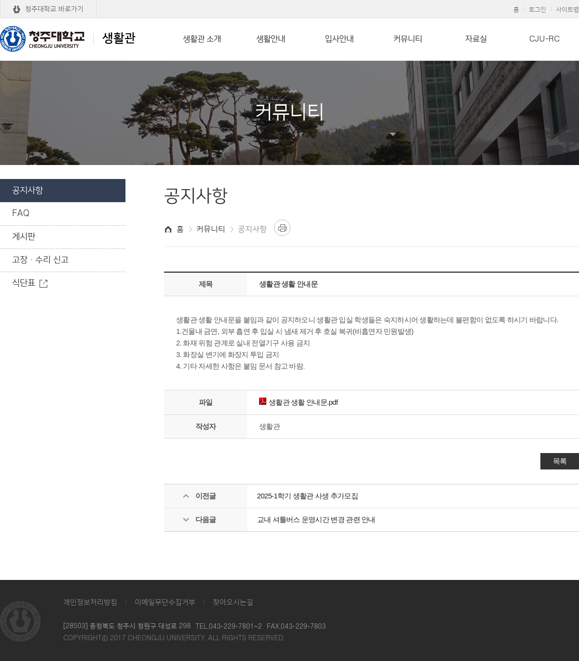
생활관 (68, 39)
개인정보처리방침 (90, 602)
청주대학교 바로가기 (54, 9)
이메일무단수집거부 (165, 602)
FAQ (20, 214)
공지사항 (27, 190)
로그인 (537, 9)
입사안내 (339, 39)
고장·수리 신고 (40, 260)
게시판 (23, 237)
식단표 (23, 283)
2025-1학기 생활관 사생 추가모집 (307, 496)
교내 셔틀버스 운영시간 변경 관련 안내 (316, 519)
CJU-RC (544, 39)
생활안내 (270, 39)
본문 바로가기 (289, 0)
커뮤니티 (407, 39)
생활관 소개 (202, 39)
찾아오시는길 (233, 602)
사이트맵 (567, 9)
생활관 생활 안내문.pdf (298, 402)
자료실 (476, 39)
